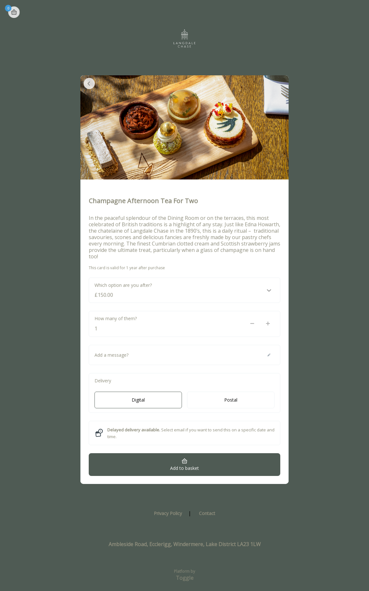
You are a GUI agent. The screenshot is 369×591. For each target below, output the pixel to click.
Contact (207, 513)
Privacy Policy (168, 513)
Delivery (102, 381)
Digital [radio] (138, 400)
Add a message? (111, 355)
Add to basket (184, 468)
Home (334, 12)
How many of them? (115, 318)
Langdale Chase (36, 13)
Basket (357, 12)
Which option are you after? (123, 285)
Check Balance (241, 13)
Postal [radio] (230, 400)
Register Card (299, 13)
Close (89, 83)
